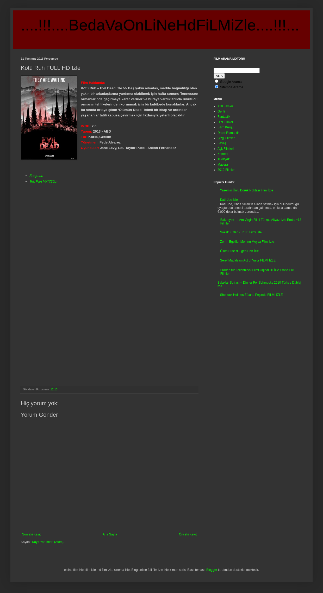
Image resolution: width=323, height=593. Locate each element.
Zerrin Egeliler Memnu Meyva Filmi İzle (247, 242)
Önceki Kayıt (188, 534)
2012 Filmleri (226, 170)
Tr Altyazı (224, 159)
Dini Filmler (225, 122)
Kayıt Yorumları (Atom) (48, 542)
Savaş (222, 143)
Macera (223, 164)
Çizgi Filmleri (226, 138)
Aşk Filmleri (226, 149)
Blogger (211, 570)
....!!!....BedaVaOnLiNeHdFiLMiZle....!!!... (160, 25)
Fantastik (224, 116)
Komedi (223, 154)
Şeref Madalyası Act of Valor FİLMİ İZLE (248, 260)
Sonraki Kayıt (31, 534)
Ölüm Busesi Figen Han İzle (239, 251)
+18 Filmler (225, 106)
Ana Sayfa (110, 534)
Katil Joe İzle (229, 200)
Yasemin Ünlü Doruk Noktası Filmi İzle (246, 190)
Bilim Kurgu (225, 127)
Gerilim (222, 111)
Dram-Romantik (228, 133)
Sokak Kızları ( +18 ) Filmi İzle (241, 232)
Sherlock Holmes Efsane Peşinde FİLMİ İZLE (251, 295)
